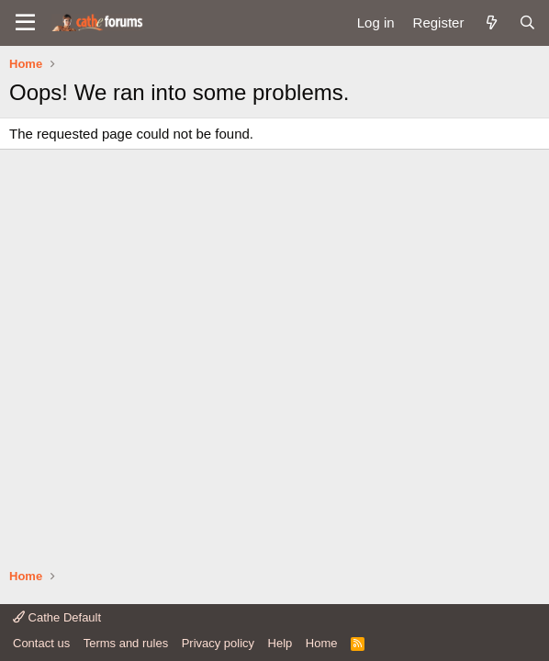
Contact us (41, 643)
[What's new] (491, 22)
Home (322, 643)
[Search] (527, 22)
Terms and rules (126, 643)
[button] (25, 23)
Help (280, 643)
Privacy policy (218, 643)
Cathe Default (57, 617)
